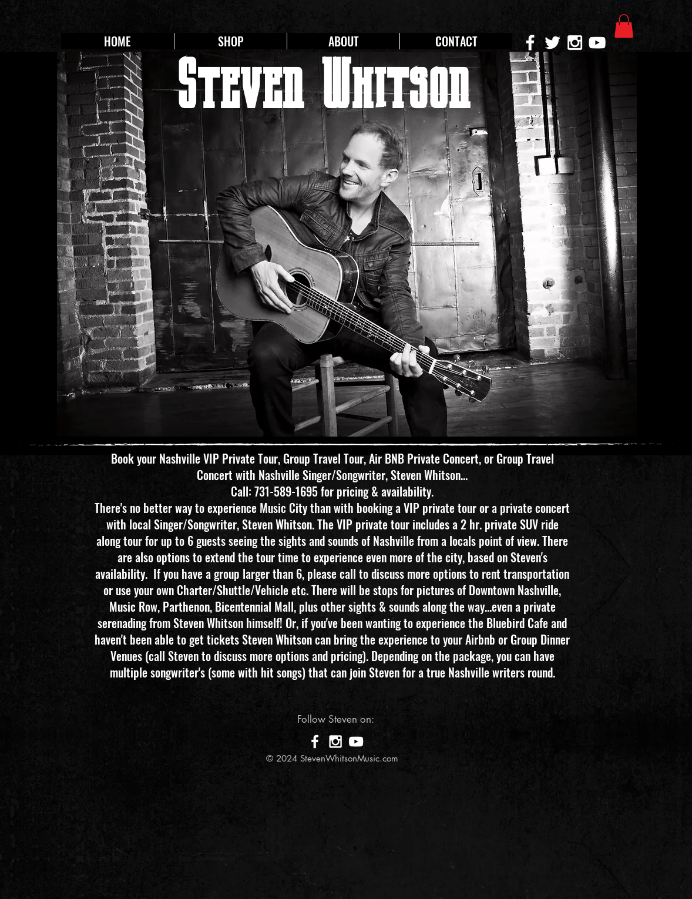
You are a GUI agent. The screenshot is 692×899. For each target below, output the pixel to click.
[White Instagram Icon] (575, 42)
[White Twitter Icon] (552, 42)
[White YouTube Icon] (597, 42)
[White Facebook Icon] (315, 741)
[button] (624, 26)
